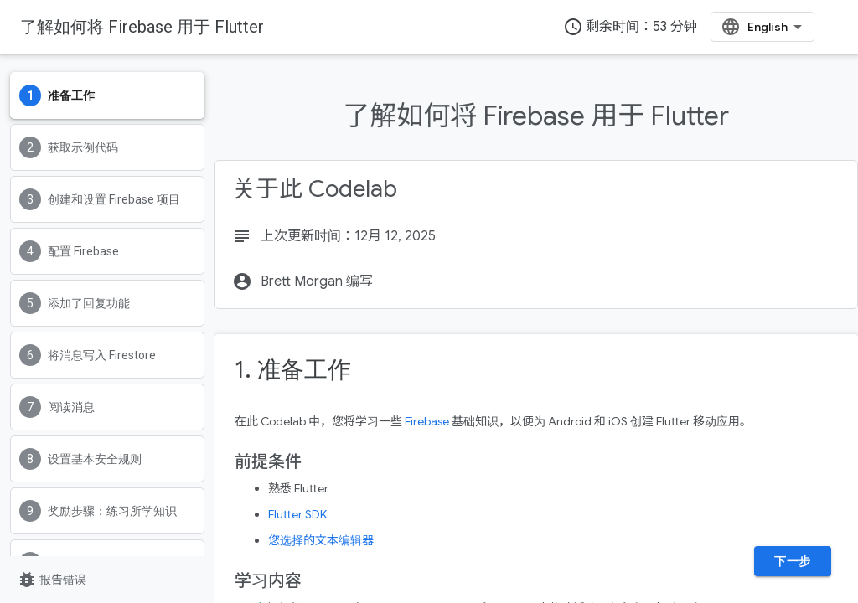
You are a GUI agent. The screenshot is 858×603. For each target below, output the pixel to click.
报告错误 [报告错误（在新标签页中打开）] (51, 579)
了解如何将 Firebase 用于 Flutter (142, 27)
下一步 (792, 561)
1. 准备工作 (293, 369)
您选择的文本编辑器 (321, 540)
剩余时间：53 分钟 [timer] (630, 27)
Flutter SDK (297, 514)
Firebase (427, 421)
